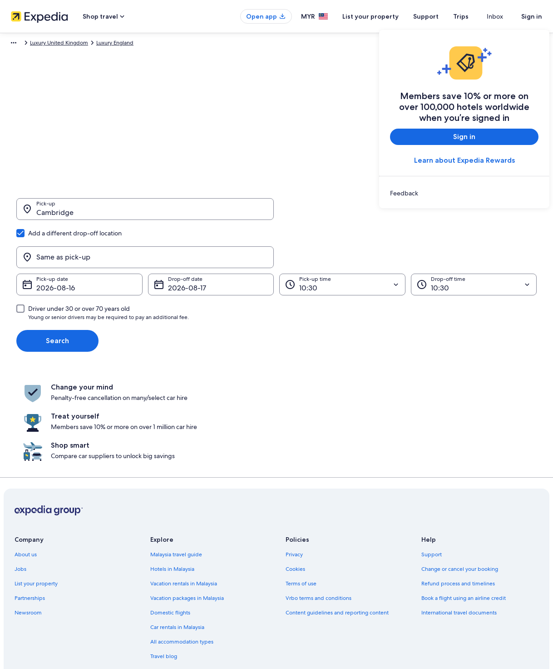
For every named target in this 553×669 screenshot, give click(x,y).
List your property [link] (36, 487)
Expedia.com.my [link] (26, 44)
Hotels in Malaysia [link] (172, 472)
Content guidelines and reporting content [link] (337, 516)
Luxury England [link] (168, 44)
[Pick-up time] (342, 241)
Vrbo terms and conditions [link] (318, 501)
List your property (387, 16)
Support (442, 16)
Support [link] (431, 458)
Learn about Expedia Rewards (464, 160)
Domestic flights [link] (170, 516)
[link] (464, 193)
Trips (477, 16)
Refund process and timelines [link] (458, 487)
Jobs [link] (20, 472)
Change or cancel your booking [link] (459, 472)
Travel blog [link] (163, 560)
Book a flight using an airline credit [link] (463, 501)
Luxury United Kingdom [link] (112, 44)
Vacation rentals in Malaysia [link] (183, 487)
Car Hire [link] (65, 44)
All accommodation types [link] (181, 545)
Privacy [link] (294, 458)
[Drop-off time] (474, 241)
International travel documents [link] (459, 516)
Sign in (531, 16)
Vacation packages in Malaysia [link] (187, 501)
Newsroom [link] (28, 516)
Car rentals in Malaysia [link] (177, 530)
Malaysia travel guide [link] (176, 458)
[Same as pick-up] (408, 214)
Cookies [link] (295, 472)
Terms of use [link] (301, 487)
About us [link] (26, 458)
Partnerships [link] (30, 501)
